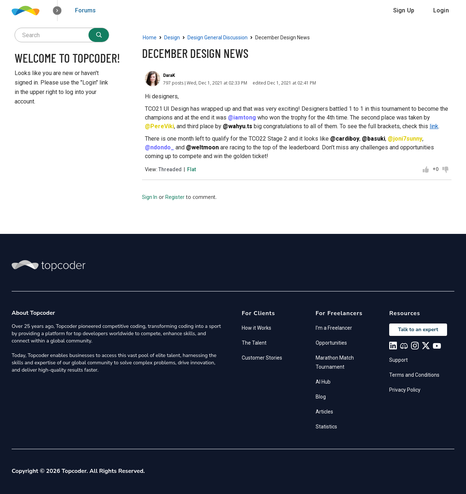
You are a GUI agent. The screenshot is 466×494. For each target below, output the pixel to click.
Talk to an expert (418, 329)
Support (398, 360)
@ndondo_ (159, 147)
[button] (57, 10)
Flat (191, 169)
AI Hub (323, 382)
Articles (324, 412)
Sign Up (403, 10)
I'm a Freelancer (334, 328)
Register (175, 197)
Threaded (170, 169)
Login (441, 10)
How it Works (256, 328)
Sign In (149, 197)
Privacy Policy (404, 390)
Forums (85, 10)
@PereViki (159, 126)
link (434, 126)
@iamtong (242, 117)
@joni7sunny (405, 138)
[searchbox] (62, 35)
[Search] (98, 35)
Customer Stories (262, 358)
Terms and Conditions (414, 375)
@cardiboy (344, 138)
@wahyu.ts (237, 126)
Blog (321, 397)
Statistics (326, 427)
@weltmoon (202, 147)
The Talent (254, 343)
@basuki (373, 138)
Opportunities (331, 343)
